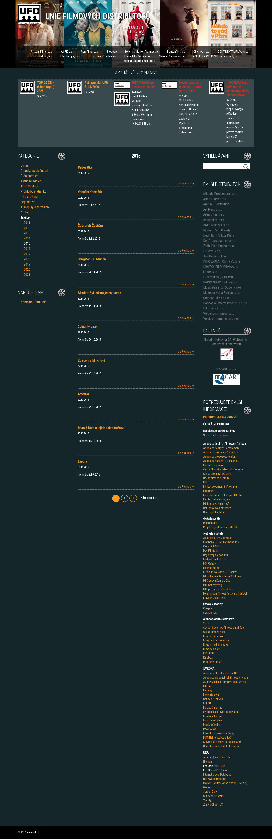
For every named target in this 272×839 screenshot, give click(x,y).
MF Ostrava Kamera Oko (216, 580)
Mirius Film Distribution (137, 56)
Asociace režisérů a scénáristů (221, 460)
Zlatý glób (209, 804)
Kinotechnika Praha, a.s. (217, 499)
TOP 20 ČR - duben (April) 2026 (45, 87)
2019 (27, 264)
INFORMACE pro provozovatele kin (143, 85)
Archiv (25, 212)
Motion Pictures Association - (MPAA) (225, 783)
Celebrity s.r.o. (88, 326)
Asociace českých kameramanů (221, 448)
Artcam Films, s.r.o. (42, 51)
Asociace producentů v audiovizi (222, 452)
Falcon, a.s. (46, 56)
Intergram (208, 490)
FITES (206, 482)
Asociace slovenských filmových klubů (225, 677)
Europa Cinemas (212, 707)
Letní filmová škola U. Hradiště (220, 572)
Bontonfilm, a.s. (176, 51)
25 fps (207, 623)
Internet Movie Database (217, 774)
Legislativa (28, 202)
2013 (27, 233)
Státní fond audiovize (215, 435)
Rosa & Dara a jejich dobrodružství (101, 428)
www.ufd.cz (34, 832)
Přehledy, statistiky (33, 191)
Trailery (26, 217)
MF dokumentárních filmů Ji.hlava (222, 576)
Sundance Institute (214, 796)
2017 (27, 254)
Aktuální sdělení (31, 181)
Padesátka (85, 167)
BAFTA (207, 686)
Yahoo (225, 770)
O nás (24, 165)
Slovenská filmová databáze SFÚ (222, 741)
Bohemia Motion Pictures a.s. (142, 51)
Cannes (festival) (213, 699)
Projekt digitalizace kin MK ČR (220, 527)
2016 (27, 249)
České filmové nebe (214, 631)
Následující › (149, 498)
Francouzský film (213, 720)
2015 (27, 243)
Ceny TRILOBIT (211, 546)
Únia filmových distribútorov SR (221, 746)
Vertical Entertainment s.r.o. (139, 61)
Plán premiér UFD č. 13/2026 (96, 85)
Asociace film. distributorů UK (220, 673)
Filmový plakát (211, 649)
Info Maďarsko (211, 724)
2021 (27, 275)
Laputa (82, 461)
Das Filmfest (210, 550)
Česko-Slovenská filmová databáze (223, 627)
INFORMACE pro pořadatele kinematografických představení (237, 89)
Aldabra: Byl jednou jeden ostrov (99, 293)
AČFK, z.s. (67, 51)
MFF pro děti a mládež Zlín (218, 589)
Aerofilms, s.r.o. (90, 51)
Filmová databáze (213, 636)
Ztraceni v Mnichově (91, 360)
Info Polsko (210, 729)
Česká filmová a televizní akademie (223, 469)
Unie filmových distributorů (97, 16)
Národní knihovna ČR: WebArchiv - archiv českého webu (226, 342)
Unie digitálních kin (214, 512)
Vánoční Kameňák (90, 192)
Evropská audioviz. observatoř (220, 711)
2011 (27, 223)
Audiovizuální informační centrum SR (224, 681)
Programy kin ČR (212, 661)
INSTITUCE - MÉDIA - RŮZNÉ (220, 417)
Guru (223, 766)
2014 (27, 238)
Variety (207, 800)
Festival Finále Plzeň (214, 559)
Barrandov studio (213, 465)
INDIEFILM (208, 653)
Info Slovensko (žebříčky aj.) (219, 733)
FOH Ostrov (209, 563)
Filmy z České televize (216, 644)
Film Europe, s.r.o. (70, 56)
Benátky (207, 690)
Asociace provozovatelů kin (219, 456)
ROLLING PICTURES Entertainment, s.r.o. (216, 56)
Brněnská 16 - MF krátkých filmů (221, 542)
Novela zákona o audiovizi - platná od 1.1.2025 (190, 87)
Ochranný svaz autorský (217, 508)
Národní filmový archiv (172, 56)
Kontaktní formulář (33, 302)
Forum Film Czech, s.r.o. (103, 56)
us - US (219, 804)
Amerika (83, 394)
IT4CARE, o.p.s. (226, 369)
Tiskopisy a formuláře (35, 207)
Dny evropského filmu (215, 555)
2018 (27, 259)
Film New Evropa (212, 716)
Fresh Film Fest (211, 567)
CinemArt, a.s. (201, 51)
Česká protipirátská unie (217, 473)
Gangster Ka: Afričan (92, 259)
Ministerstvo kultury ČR (216, 503)
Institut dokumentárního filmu (220, 486)
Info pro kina (29, 196)
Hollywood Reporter (214, 778)
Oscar (206, 787)
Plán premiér (29, 176)
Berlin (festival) (211, 694)
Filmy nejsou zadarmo (216, 640)
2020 (27, 269)
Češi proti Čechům (90, 225)
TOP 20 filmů (29, 186)
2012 (27, 228)
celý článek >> (186, 183)
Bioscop (112, 51)
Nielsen (207, 761)
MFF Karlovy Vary (212, 585)
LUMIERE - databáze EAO (217, 737)
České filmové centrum (216, 478)
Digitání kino (210, 523)
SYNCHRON (210, 612)
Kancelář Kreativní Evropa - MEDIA (222, 495)
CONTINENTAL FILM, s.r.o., (233, 51)
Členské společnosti (34, 171)
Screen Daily (210, 791)
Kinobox (208, 657)
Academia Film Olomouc (217, 537)
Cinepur (207, 608)
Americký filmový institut (217, 757)
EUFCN (207, 703)
